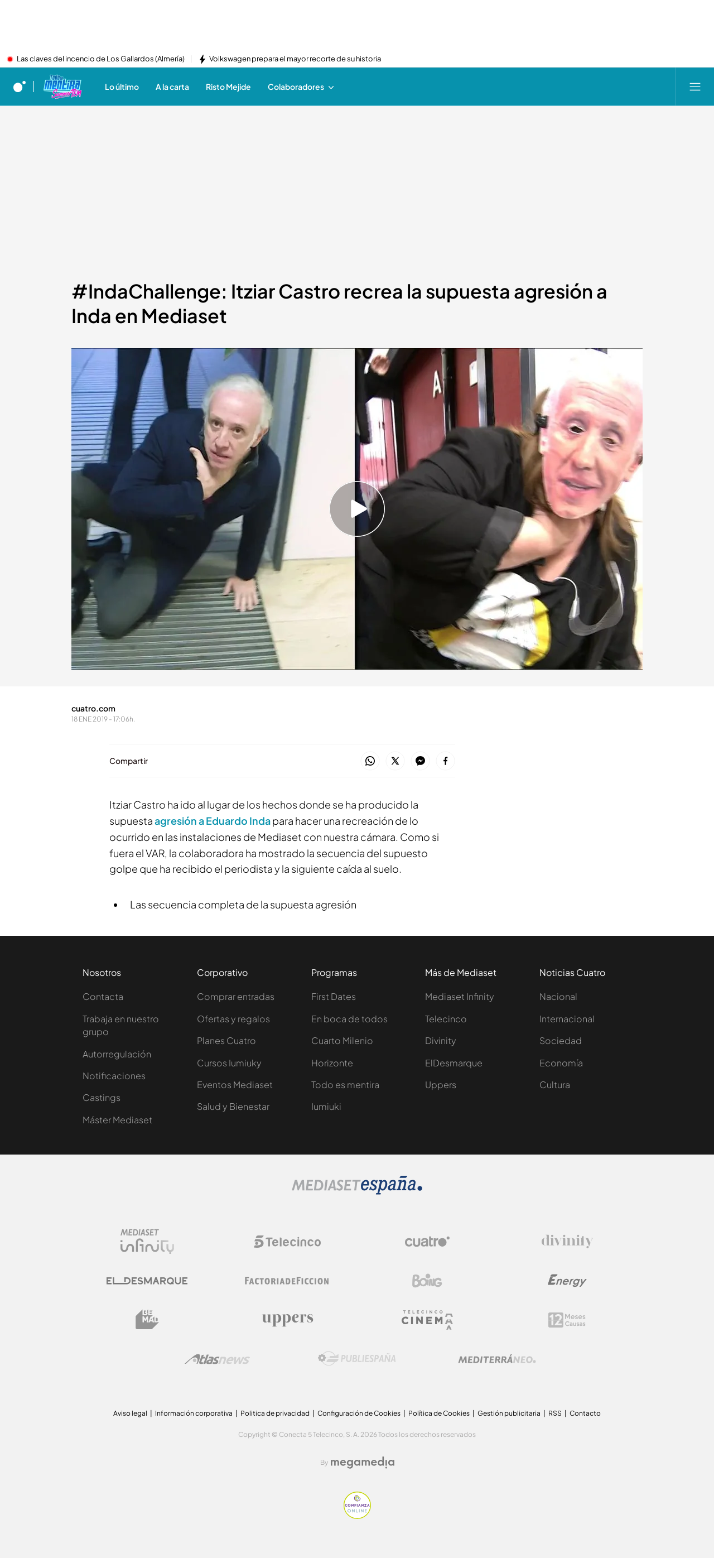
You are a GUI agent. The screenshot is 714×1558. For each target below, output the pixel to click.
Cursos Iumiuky (229, 1063)
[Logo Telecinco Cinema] (427, 1320)
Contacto (585, 1413)
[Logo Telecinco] (287, 1242)
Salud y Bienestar (233, 1106)
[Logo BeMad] (147, 1320)
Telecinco (446, 1019)
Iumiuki (326, 1106)
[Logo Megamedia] (362, 1462)
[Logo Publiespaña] (357, 1359)
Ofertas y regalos (233, 1019)
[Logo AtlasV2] (217, 1359)
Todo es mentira (345, 1084)
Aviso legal (130, 1413)
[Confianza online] (357, 1515)
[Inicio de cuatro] (19, 86)
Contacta (103, 996)
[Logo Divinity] (567, 1242)
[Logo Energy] (567, 1281)
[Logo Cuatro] (427, 1242)
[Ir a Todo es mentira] (62, 86)
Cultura (554, 1084)
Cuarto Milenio (342, 1040)
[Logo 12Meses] (567, 1320)
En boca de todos (349, 1019)
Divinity (440, 1040)
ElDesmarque (454, 1063)
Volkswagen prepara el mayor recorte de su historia (295, 59)
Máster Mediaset (117, 1120)
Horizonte (332, 1063)
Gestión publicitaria (509, 1413)
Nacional (558, 996)
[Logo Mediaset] (357, 1191)
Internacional (567, 1019)
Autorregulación (117, 1054)
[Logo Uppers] (287, 1320)
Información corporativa (194, 1413)
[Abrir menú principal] (695, 86)
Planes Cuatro (226, 1040)
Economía (561, 1063)
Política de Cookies (439, 1413)
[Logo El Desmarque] (147, 1281)
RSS (555, 1413)
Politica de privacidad (275, 1413)
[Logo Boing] (427, 1281)
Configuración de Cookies (359, 1413)
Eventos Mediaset (235, 1084)
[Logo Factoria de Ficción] (287, 1281)
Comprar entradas (235, 996)
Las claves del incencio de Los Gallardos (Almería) (101, 59)
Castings (101, 1097)
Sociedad (560, 1040)
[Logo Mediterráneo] (497, 1358)
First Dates (333, 996)
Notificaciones (114, 1075)
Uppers (440, 1084)
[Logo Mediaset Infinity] (147, 1242)
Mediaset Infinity (459, 996)
